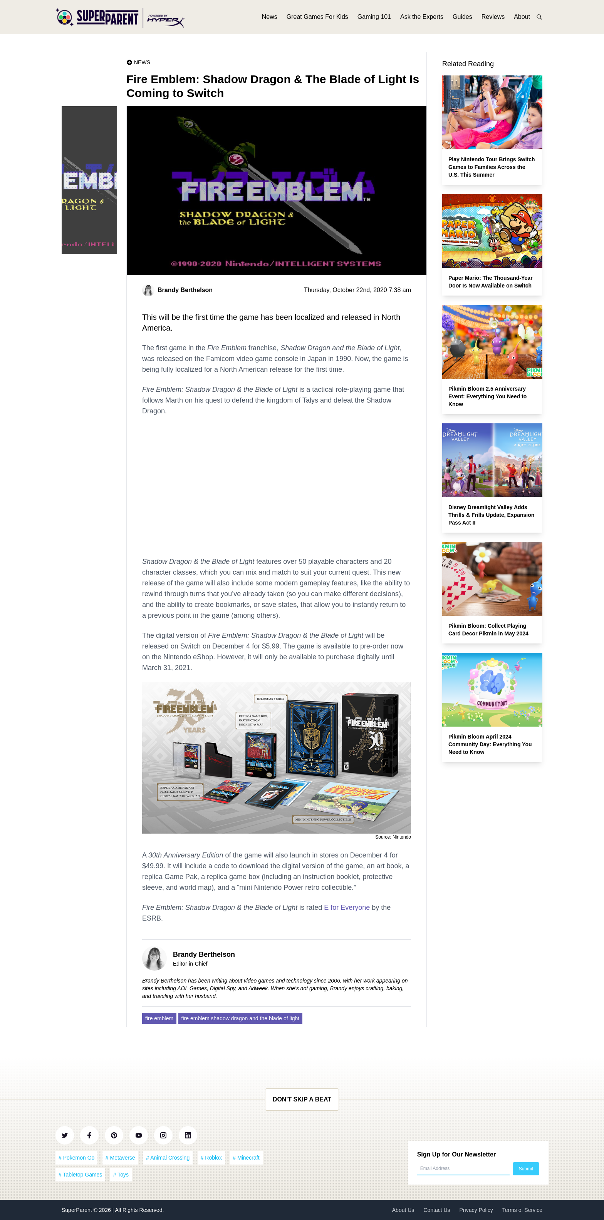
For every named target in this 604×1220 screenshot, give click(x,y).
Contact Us (436, 1210)
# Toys (121, 1175)
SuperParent (78, 1210)
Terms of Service (522, 1210)
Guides (462, 18)
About (522, 18)
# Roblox (211, 1158)
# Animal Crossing (168, 1158)
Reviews (493, 18)
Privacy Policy (476, 1210)
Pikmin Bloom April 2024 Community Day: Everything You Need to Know (490, 744)
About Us (403, 1210)
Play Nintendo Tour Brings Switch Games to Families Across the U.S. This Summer (491, 167)
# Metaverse (120, 1158)
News (269, 18)
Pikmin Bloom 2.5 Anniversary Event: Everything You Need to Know (487, 396)
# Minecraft (246, 1158)
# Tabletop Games (80, 1175)
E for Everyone (347, 907)
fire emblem (159, 1018)
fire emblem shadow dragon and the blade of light (240, 1018)
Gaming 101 (374, 18)
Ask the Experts (421, 18)
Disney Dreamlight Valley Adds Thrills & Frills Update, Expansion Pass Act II (491, 515)
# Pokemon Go (76, 1158)
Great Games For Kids (317, 18)
